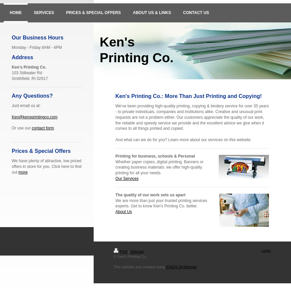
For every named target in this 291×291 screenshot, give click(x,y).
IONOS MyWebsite (181, 267)
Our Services (126, 178)
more (22, 172)
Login (266, 251)
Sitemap (137, 252)
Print (120, 252)
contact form (43, 128)
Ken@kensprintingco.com (35, 117)
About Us (123, 211)
